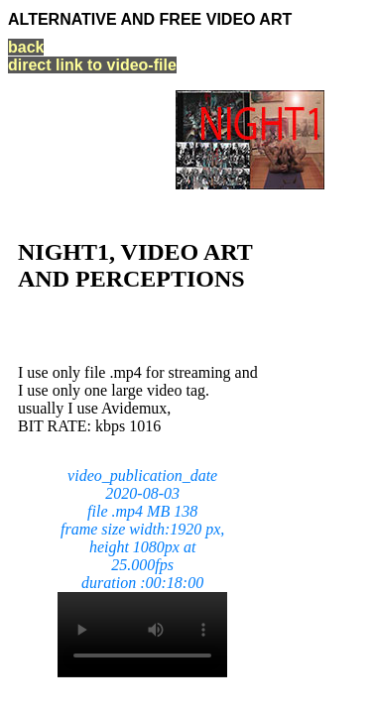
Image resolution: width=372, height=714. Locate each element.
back (26, 47)
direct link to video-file (92, 65)
